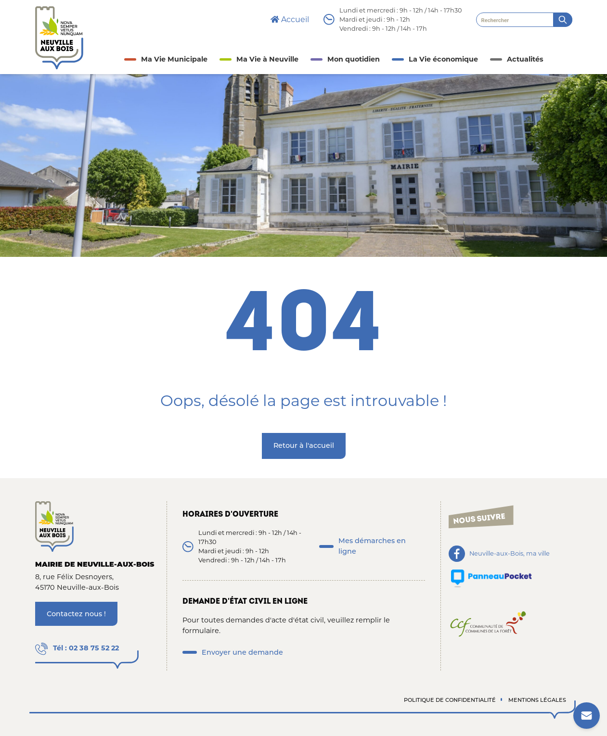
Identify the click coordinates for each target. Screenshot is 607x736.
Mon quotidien (353, 59)
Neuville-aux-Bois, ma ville (509, 554)
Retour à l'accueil (303, 445)
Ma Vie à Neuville (267, 59)
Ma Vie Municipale (174, 59)
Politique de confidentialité (450, 700)
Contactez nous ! (76, 613)
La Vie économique (443, 59)
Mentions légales (537, 700)
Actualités (525, 59)
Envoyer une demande (242, 652)
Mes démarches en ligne (372, 546)
